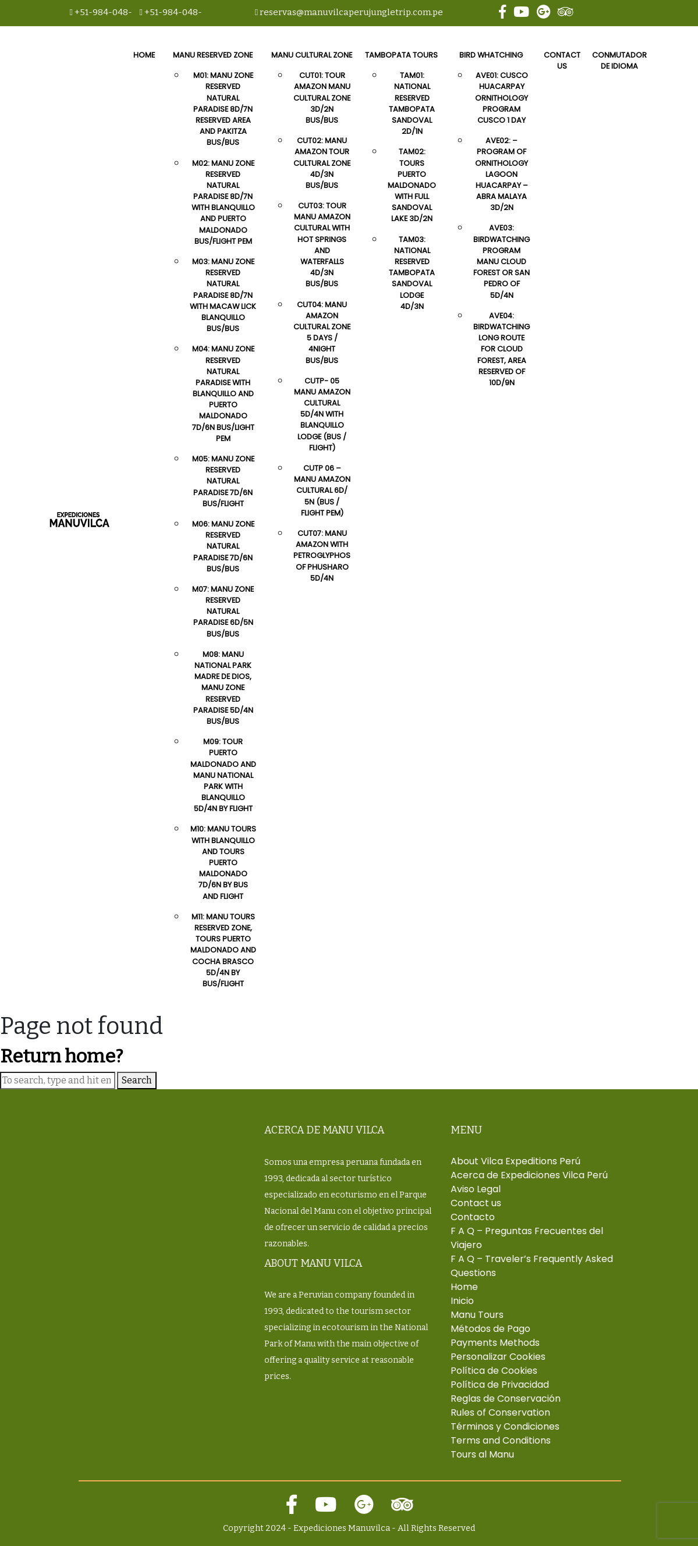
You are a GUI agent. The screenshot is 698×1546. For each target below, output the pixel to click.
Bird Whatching (491, 55)
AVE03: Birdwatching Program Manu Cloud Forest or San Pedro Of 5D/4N (501, 261)
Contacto (473, 1217)
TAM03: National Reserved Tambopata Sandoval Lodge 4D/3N (412, 272)
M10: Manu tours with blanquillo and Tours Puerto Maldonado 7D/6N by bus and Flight (223, 862)
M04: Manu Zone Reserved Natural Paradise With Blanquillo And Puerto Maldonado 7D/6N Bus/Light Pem (223, 393)
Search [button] (137, 1080)
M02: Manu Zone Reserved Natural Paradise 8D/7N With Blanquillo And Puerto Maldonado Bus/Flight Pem (223, 202)
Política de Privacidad (500, 1384)
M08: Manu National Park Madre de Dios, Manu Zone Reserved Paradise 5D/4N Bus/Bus (223, 687)
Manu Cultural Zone (311, 55)
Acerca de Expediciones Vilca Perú (529, 1175)
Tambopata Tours (401, 55)
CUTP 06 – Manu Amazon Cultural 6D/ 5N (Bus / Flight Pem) (322, 490)
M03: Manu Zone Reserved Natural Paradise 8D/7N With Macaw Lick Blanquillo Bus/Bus (223, 295)
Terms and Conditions (501, 1440)
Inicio (462, 1300)
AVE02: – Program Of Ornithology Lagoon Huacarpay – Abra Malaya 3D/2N (501, 174)
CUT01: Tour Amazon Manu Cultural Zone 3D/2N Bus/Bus (321, 97)
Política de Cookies (494, 1370)
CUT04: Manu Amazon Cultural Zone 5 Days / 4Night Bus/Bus (321, 332)
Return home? (61, 1056)
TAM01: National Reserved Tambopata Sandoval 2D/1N (412, 103)
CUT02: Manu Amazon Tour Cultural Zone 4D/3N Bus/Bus (321, 163)
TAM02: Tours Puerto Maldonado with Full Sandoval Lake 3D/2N (412, 185)
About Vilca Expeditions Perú (515, 1161)
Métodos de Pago (490, 1328)
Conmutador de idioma (619, 60)
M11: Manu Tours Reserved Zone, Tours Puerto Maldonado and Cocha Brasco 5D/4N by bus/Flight (223, 950)
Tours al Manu (482, 1454)
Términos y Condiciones (505, 1426)
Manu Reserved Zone (213, 55)
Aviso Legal (476, 1189)
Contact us (562, 60)
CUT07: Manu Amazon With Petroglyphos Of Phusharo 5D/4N (321, 555)
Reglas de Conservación (506, 1398)
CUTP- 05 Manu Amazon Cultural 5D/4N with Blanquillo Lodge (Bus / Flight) (322, 414)
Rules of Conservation (500, 1412)
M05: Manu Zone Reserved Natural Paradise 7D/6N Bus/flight (223, 481)
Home (144, 55)
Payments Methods (495, 1342)
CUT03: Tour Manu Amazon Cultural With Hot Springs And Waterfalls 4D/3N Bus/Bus (322, 245)
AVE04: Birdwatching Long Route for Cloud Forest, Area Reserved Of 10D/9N (501, 349)
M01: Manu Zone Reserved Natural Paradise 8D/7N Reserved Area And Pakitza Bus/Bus (223, 108)
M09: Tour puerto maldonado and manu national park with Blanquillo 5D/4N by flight (223, 775)
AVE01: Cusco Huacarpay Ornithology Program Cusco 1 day (501, 97)
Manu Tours (477, 1314)
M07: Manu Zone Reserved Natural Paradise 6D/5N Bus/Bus (223, 611)
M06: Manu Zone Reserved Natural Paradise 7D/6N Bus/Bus (223, 546)
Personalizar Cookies (498, 1356)
